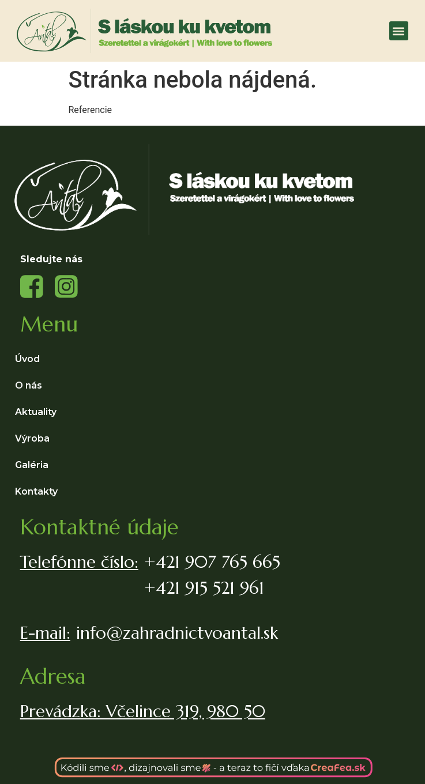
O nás (28, 385)
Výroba (35, 438)
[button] (398, 30)
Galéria (31, 464)
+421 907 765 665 (212, 561)
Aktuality (36, 411)
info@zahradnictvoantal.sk (177, 632)
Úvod (27, 358)
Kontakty (36, 491)
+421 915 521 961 (204, 587)
